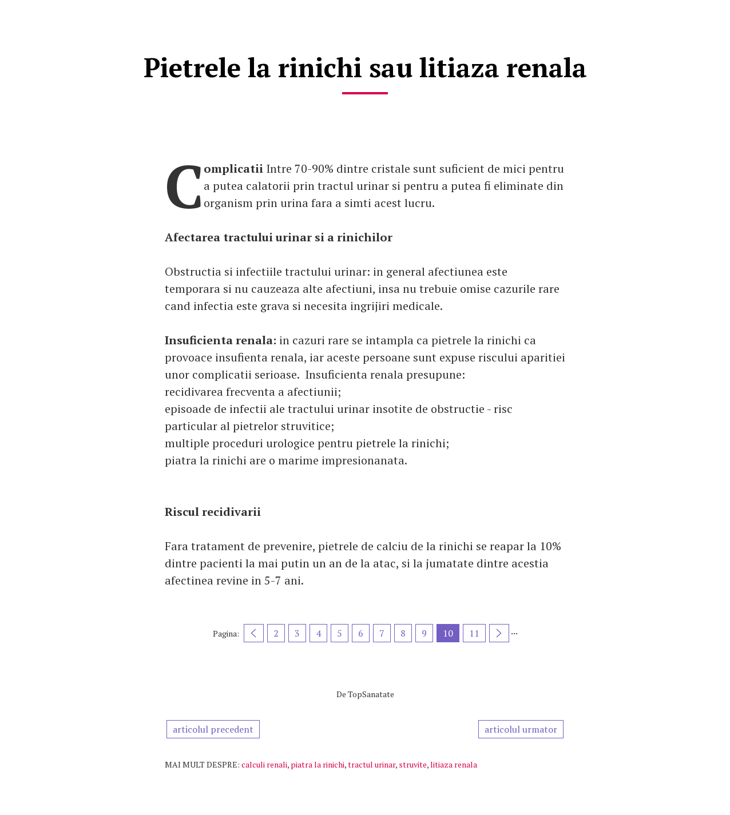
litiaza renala (453, 764)
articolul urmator (521, 729)
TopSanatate (371, 694)
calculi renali (264, 764)
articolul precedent (213, 729)
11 (474, 633)
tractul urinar (371, 764)
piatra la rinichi (317, 764)
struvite (413, 764)
